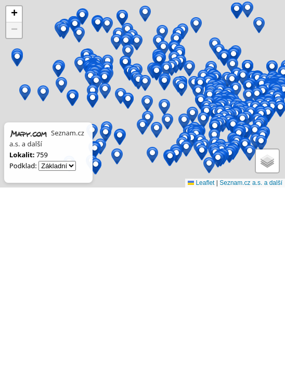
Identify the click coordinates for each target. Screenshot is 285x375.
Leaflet (201, 182)
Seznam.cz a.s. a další (250, 182)
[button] (184, 122)
